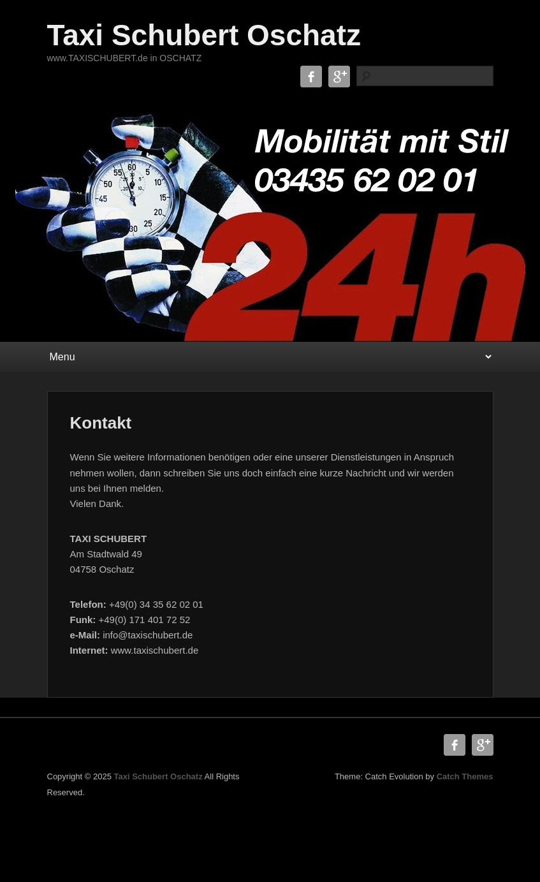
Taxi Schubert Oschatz (204, 35)
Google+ (339, 76)
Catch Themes (465, 776)
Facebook (311, 76)
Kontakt (101, 422)
